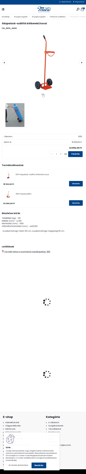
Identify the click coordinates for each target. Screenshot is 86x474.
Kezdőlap (6, 17)
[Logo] (43, 9)
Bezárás (39, 465)
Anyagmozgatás (21, 17)
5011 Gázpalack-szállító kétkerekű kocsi (32, 174)
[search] (78, 9)
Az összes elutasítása (18, 465)
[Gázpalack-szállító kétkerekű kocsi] (43, 62)
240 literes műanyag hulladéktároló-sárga (64, 380)
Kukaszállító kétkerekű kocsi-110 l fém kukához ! (64, 309)
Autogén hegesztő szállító (16, 308)
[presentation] (4, 62)
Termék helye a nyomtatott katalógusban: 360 (26, 251)
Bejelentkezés (66, 2)
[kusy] (56, 154)
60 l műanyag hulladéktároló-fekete (21, 379)
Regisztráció (79, 2)
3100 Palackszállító (23, 194)
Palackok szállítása (57, 17)
